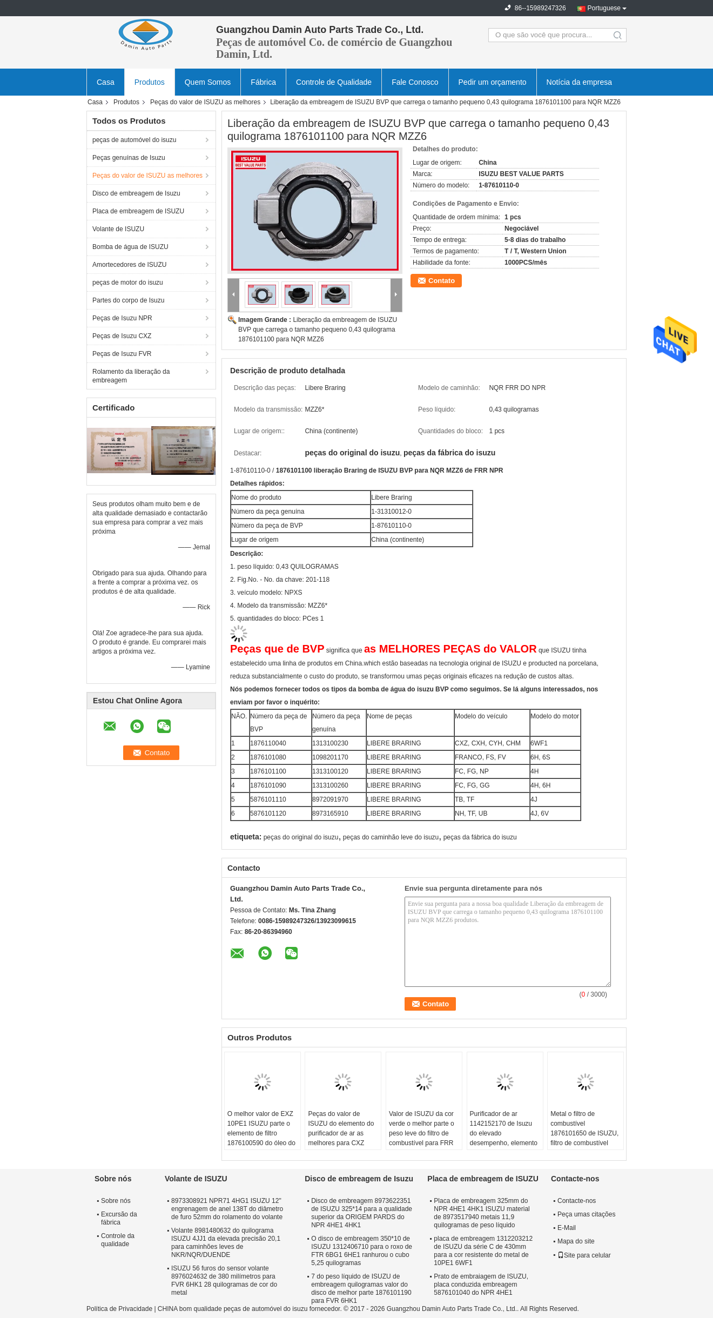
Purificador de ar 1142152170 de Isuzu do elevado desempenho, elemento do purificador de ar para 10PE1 (503, 1138)
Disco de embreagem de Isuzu (136, 193)
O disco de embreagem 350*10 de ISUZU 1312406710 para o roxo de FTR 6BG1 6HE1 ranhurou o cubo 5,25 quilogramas (361, 1251)
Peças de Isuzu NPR (122, 318)
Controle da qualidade (117, 1240)
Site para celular (584, 1255)
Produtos (149, 82)
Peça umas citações (586, 1214)
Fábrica (263, 82)
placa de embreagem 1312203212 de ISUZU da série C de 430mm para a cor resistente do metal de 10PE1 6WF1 (483, 1251)
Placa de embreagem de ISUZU (138, 211)
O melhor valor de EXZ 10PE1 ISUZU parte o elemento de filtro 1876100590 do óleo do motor (261, 1133)
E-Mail (566, 1228)
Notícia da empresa (579, 82)
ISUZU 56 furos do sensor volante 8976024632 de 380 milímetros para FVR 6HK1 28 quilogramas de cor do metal (224, 1280)
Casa (106, 82)
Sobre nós (116, 1201)
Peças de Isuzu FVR (121, 354)
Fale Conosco (415, 82)
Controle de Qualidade (334, 82)
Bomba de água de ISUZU (130, 247)
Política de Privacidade (119, 1309)
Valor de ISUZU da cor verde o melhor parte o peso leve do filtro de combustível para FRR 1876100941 (421, 1133)
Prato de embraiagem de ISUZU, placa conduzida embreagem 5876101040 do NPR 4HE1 (481, 1284)
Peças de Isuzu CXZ (121, 336)
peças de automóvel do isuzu (134, 140)
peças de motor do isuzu (127, 282)
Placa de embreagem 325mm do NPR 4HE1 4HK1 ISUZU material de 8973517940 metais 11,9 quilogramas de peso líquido (481, 1213)
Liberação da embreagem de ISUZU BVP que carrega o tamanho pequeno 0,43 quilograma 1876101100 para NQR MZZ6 (317, 329)
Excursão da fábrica (119, 1218)
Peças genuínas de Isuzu (128, 158)
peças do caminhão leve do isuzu (391, 837)
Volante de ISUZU (118, 229)
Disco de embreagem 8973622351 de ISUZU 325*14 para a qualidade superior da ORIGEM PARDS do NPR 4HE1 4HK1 (361, 1213)
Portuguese (604, 8)
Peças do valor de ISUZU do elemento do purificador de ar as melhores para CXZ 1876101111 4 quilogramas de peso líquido (341, 1143)
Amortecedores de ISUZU (129, 264)
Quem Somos (208, 82)
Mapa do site (576, 1241)
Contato (441, 281)
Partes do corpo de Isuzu (128, 300)
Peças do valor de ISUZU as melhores (205, 102)
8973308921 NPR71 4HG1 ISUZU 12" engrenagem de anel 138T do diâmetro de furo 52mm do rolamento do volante (227, 1209)
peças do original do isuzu (301, 837)
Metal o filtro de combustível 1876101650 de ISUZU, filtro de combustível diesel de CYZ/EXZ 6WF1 (584, 1138)
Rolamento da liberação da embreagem (131, 376)
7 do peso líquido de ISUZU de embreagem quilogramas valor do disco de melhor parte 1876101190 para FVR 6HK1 (361, 1288)
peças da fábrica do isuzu (480, 837)
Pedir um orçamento (493, 82)
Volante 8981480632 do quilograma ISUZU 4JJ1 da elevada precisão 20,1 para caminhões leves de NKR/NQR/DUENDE (225, 1243)
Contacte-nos (576, 1201)
